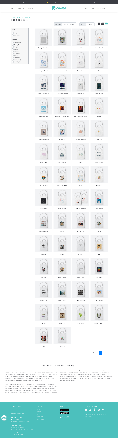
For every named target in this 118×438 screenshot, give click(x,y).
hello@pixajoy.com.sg (24, 421)
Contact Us (21, 434)
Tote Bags (28, 17)
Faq (37, 414)
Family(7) (16, 45)
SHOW (83, 24)
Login (92, 8)
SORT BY (58, 24)
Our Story (39, 409)
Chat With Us (15, 419)
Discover (21, 8)
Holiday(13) (17, 53)
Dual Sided (17, 35)
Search (30, 8)
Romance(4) (17, 60)
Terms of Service (40, 419)
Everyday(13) (17, 43)
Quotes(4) (16, 49)
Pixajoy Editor (65, 417)
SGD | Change (101, 8)
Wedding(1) (17, 62)
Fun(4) (16, 47)
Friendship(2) (17, 57)
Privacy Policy (40, 416)
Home (13, 17)
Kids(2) (16, 55)
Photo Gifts (20, 17)
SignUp (86, 8)
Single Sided (17, 33)
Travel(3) (16, 51)
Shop (12, 8)
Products (39, 411)
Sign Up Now (68, 2)
